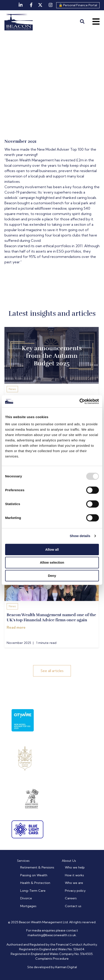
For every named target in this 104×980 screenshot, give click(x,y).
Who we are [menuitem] (74, 883)
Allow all (52, 549)
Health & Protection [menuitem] (35, 883)
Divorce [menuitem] (26, 898)
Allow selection (52, 562)
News (12, 389)
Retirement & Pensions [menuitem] (37, 867)
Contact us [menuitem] (73, 906)
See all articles (52, 670)
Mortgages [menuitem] (28, 906)
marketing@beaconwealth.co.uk (52, 935)
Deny (52, 575)
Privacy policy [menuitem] (75, 891)
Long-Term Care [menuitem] (33, 891)
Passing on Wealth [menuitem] (33, 875)
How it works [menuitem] (74, 875)
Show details (80, 536)
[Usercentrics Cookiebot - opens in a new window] (79, 401)
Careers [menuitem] (71, 898)
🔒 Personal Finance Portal (78, 5)
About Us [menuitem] (69, 861)
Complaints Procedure (52, 959)
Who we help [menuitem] (75, 867)
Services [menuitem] (23, 861)
